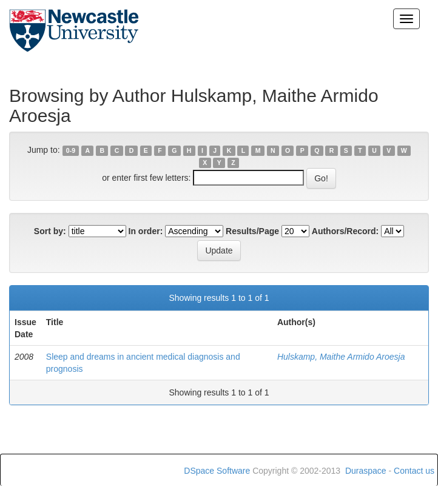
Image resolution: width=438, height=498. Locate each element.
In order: (146, 231)
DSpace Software (217, 471)
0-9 (70, 150)
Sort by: (50, 231)
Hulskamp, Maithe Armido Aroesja (341, 357)
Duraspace (365, 471)
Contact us (414, 471)
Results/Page (252, 231)
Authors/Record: (345, 231)
